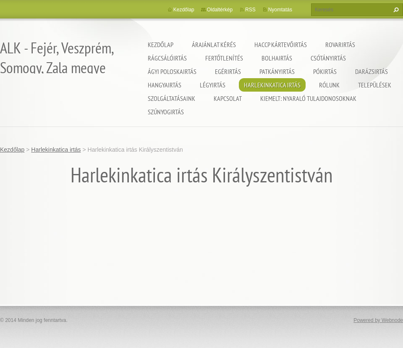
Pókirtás (325, 71)
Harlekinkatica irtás (272, 85)
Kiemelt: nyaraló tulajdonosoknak (308, 98)
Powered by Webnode (378, 320)
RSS (250, 10)
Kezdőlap (160, 44)
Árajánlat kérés (214, 44)
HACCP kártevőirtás (280, 44)
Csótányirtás (328, 58)
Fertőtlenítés (224, 58)
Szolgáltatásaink (171, 98)
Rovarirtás (340, 44)
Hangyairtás (164, 85)
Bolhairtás (277, 58)
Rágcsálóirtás (167, 58)
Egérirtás (228, 71)
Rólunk (329, 85)
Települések (374, 85)
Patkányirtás (277, 71)
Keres (395, 9)
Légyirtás (212, 85)
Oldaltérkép (220, 10)
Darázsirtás (371, 71)
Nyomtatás (280, 10)
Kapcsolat (228, 98)
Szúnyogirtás (166, 112)
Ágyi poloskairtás (172, 71)
